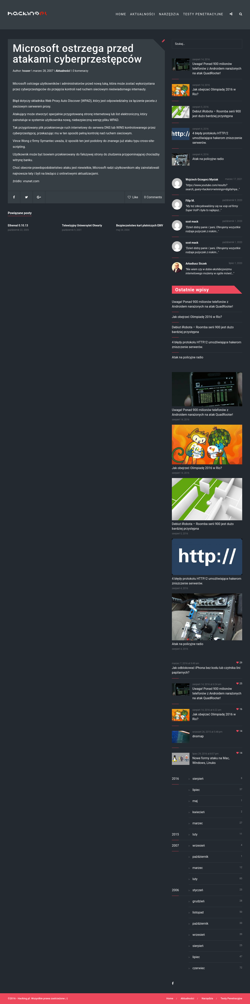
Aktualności (142, 14)
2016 (175, 779)
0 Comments (153, 197)
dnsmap (198, 736)
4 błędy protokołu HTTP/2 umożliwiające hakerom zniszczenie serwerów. (217, 137)
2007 (175, 845)
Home (121, 14)
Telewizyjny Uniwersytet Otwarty (82, 225)
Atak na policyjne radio (208, 159)
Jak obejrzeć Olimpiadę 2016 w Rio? (197, 317)
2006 (175, 890)
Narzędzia (169, 14)
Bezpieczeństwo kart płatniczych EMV (139, 225)
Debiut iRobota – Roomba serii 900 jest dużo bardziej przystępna (203, 526)
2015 (175, 834)
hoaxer (26, 71)
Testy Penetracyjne (203, 14)
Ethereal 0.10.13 (18, 225)
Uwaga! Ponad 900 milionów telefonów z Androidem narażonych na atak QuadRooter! (216, 68)
